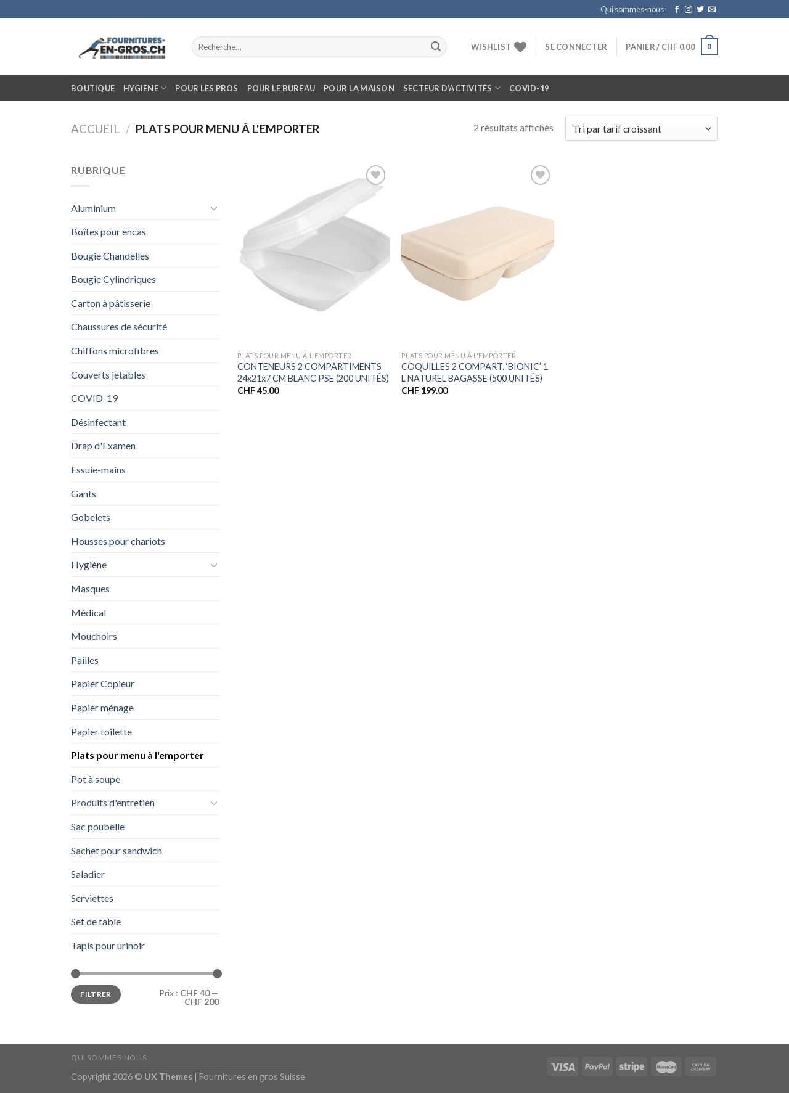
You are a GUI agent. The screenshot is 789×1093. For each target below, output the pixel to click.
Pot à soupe (95, 779)
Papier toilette (101, 731)
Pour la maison (359, 88)
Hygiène (144, 88)
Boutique (93, 88)
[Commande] (641, 129)
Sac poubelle (98, 826)
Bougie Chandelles (110, 255)
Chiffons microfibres (115, 350)
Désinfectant (98, 422)
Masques (90, 588)
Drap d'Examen (103, 445)
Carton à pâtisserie (110, 303)
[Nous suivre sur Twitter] (700, 10)
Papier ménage (102, 707)
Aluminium (93, 208)
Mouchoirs (94, 636)
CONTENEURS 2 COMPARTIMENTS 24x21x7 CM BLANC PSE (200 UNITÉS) (313, 372)
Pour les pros (206, 88)
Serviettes (92, 898)
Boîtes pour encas (108, 231)
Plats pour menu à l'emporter (137, 755)
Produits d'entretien (113, 802)
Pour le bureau (281, 88)
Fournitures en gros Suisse (252, 1076)
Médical (88, 612)
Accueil (95, 129)
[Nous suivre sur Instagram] (688, 10)
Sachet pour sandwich (116, 850)
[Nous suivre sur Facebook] (677, 10)
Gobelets (90, 517)
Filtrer (96, 994)
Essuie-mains (98, 469)
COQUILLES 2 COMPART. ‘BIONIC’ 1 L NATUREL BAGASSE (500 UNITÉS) (474, 372)
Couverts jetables (108, 374)
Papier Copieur (102, 683)
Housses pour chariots (118, 541)
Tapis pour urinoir (108, 945)
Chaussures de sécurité (119, 326)
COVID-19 (529, 88)
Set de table (96, 921)
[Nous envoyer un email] (712, 10)
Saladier (88, 874)
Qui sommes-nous (632, 9)
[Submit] (435, 46)
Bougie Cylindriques (113, 279)
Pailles (85, 660)
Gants (83, 493)
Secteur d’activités (452, 88)
